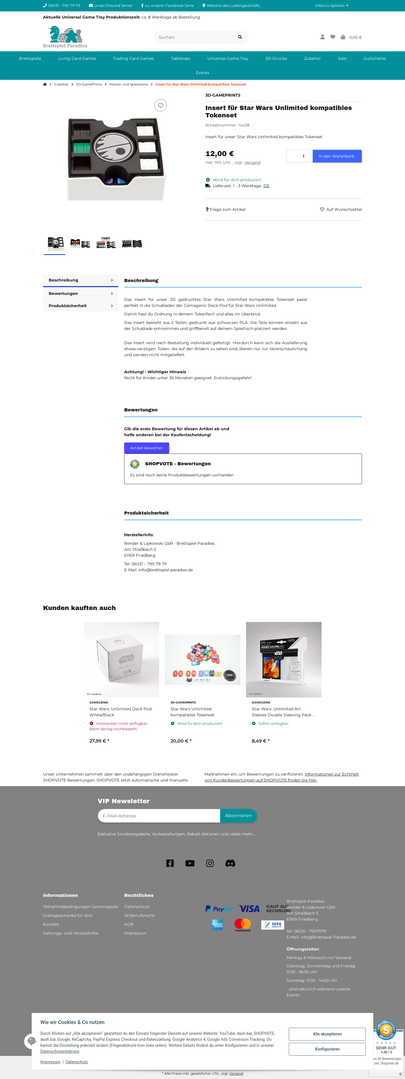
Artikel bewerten (146, 447)
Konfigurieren (326, 1049)
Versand (252, 162)
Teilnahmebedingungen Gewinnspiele (80, 906)
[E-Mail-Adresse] (159, 816)
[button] (332, 6)
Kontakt (51, 924)
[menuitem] (30, 58)
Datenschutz (77, 1062)
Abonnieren (238, 815)
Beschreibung (81, 280)
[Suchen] (193, 37)
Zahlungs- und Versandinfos (71, 933)
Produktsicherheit (81, 305)
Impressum (51, 1062)
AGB (128, 924)
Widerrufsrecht (139, 915)
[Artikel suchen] (240, 37)
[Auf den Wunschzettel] (160, 105)
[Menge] (300, 156)
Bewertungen (81, 293)
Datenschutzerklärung (60, 1051)
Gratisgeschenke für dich (68, 915)
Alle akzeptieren (326, 1034)
